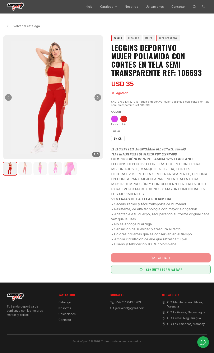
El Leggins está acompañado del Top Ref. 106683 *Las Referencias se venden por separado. (148, 151)
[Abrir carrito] (203, 6)
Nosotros (131, 6)
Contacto (178, 6)
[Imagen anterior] (8, 97)
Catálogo (108, 6)
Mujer (149, 38)
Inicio (89, 6)
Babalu (118, 38)
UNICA (118, 138)
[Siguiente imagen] (97, 97)
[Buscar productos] (194, 6)
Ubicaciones (155, 6)
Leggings (133, 38)
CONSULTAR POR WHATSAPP (160, 269)
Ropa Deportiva (168, 38)
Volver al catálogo (23, 26)
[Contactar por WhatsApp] (203, 342)
